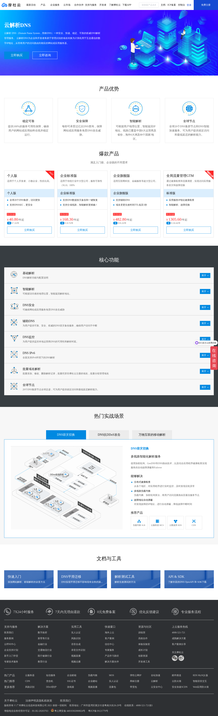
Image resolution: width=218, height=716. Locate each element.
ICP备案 (172, 5)
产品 (43, 5)
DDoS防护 (51, 687)
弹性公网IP (135, 675)
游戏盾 (70, 687)
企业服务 (55, 5)
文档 (163, 5)
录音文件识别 (78, 650)
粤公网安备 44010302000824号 (69, 711)
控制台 (181, 5)
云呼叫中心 (10, 644)
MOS (111, 675)
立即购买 (17, 55)
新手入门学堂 (11, 656)
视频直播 (76, 656)
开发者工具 (144, 661)
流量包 (112, 687)
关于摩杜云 (10, 700)
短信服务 (50, 675)
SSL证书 (71, 681)
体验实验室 (144, 644)
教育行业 (42, 661)
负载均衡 (92, 675)
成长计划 (143, 650)
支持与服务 (91, 5)
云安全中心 (157, 687)
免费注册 (206, 5)
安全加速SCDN (179, 687)
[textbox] (149, 5)
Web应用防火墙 (201, 687)
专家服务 (109, 650)
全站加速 (155, 675)
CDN (27, 681)
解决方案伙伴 (112, 661)
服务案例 (8, 638)
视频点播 (76, 661)
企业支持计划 (11, 650)
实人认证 (76, 632)
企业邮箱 (71, 675)
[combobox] (149, 5)
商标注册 (134, 681)
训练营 (141, 632)
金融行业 (42, 644)
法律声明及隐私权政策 (38, 700)
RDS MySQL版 (200, 675)
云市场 (66, 5)
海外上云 (109, 632)
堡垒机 (49, 681)
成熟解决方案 (179, 638)
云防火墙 (176, 681)
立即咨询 (45, 55)
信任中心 (109, 644)
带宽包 (133, 687)
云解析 (154, 681)
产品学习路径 (112, 656)
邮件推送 (176, 675)
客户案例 (109, 638)
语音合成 (76, 644)
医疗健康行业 (45, 656)
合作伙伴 (79, 5)
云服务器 (29, 675)
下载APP (126, 5)
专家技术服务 (11, 661)
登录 (189, 5)
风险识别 (76, 638)
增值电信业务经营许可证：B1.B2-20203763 (26, 711)
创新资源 (143, 656)
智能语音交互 (200, 681)
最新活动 (31, 5)
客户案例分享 (179, 644)
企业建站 (92, 681)
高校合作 (143, 638)
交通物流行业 (45, 650)
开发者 (102, 5)
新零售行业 (43, 638)
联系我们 (8, 632)
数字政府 (42, 632)
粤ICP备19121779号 (98, 711)
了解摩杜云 (115, 5)
